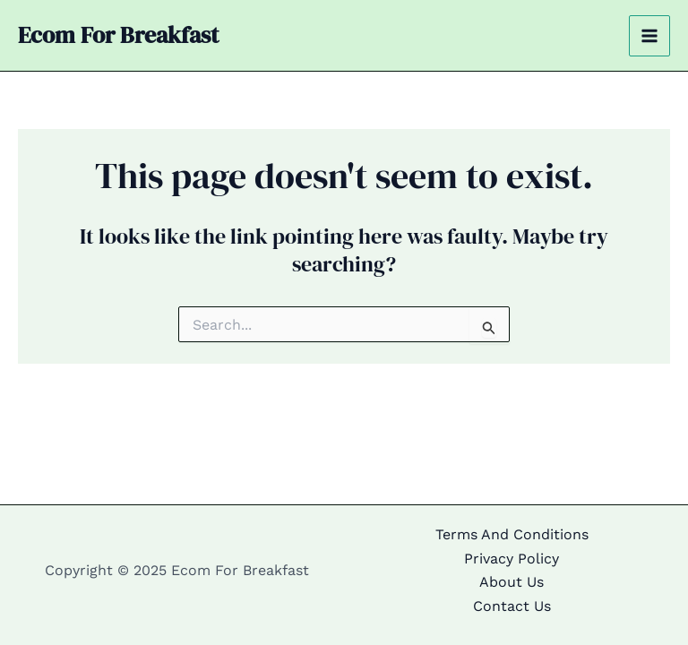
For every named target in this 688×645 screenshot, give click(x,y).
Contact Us (512, 606)
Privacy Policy (511, 558)
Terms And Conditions (512, 534)
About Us (511, 581)
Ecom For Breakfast (118, 35)
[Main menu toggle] (649, 35)
